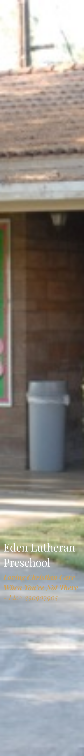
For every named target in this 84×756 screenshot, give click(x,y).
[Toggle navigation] (10, 8)
